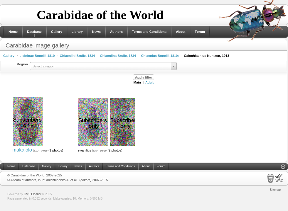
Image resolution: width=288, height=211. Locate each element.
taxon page (40, 150)
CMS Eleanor (32, 194)
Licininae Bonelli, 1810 (37, 55)
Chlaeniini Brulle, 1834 (77, 55)
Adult (149, 82)
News (96, 31)
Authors (116, 31)
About (180, 31)
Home (13, 31)
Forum (200, 31)
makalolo (22, 150)
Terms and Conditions (149, 31)
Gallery (56, 31)
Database (34, 31)
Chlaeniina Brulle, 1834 (118, 55)
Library (77, 31)
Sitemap (275, 189)
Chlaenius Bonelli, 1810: (160, 55)
